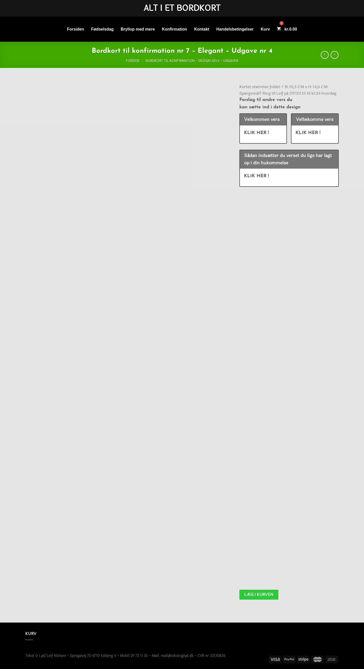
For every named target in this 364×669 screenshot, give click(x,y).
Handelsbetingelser (235, 29)
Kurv (265, 29)
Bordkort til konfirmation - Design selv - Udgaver (192, 60)
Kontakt (201, 29)
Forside (133, 60)
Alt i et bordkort (182, 8)
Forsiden (75, 29)
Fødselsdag (102, 29)
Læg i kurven (259, 594)
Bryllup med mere (138, 29)
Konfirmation (174, 29)
